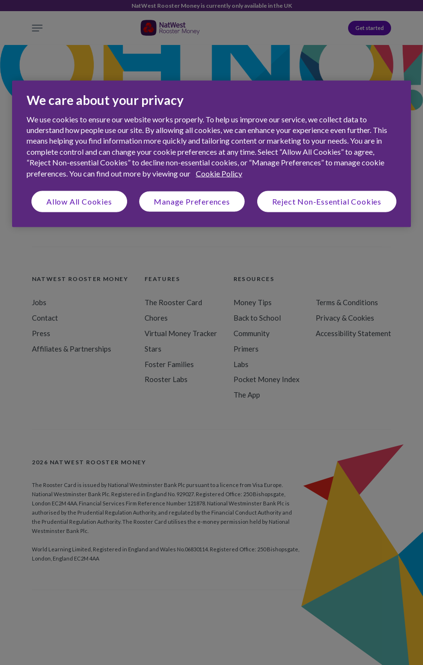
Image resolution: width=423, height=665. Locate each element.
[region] (211, 154)
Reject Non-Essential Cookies (326, 201)
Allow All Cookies (79, 201)
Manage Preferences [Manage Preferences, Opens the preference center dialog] (192, 201)
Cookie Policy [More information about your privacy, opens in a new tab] (219, 172)
